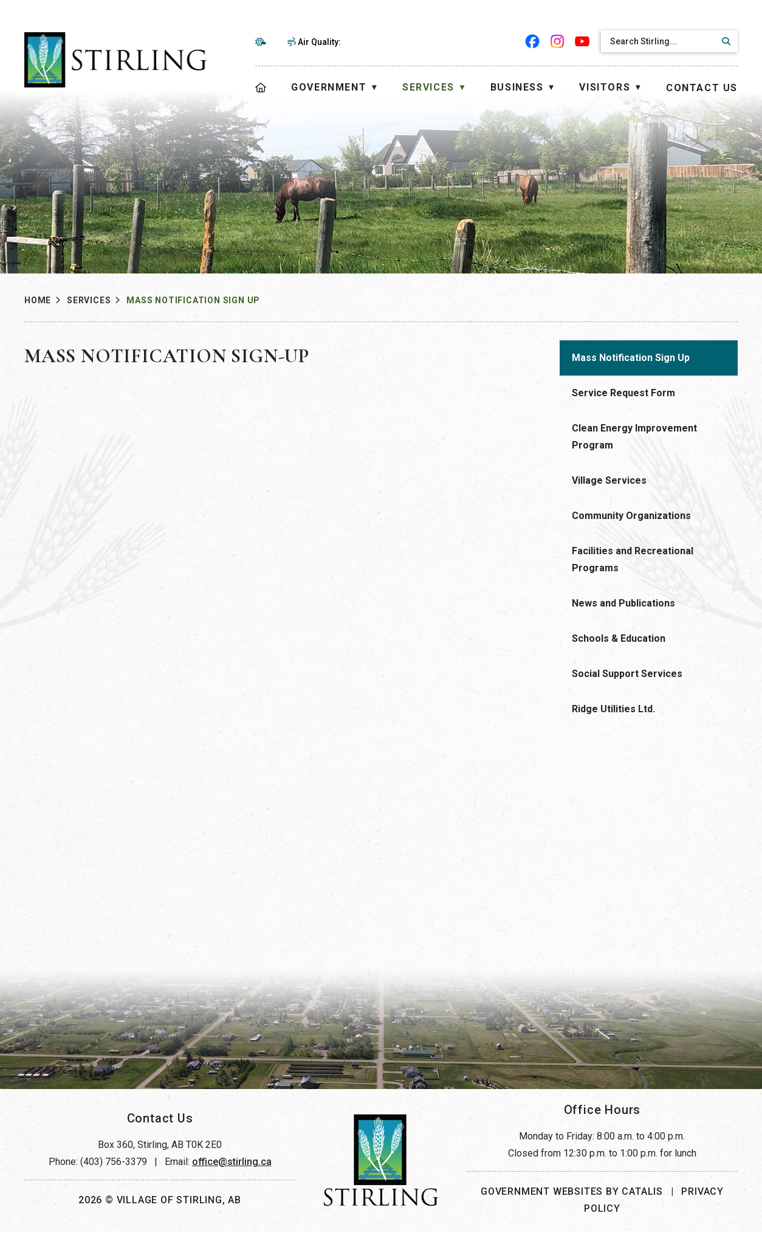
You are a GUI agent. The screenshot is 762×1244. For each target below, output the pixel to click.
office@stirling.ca (232, 1174)
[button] (724, 41)
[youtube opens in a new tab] (582, 41)
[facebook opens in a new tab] (532, 41)
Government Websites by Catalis (572, 1203)
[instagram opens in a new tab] (557, 41)
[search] (658, 41)
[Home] (261, 88)
